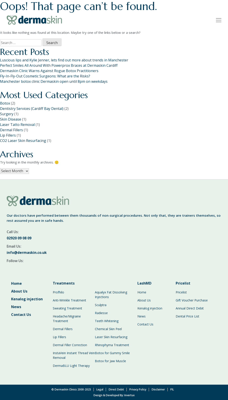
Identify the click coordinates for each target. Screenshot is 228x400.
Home (16, 283)
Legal (99, 389)
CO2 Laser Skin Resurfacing (23, 140)
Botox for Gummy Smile (112, 353)
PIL (172, 389)
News (16, 306)
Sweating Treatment (67, 308)
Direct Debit (116, 389)
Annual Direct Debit (190, 308)
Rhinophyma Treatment (112, 345)
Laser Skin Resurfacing (111, 337)
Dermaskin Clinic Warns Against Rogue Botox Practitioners (49, 70)
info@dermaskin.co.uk (27, 252)
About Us (19, 291)
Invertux (129, 395)
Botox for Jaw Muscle (110, 361)
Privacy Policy (137, 389)
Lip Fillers (8, 135)
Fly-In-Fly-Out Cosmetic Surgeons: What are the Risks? (45, 76)
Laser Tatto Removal (17, 124)
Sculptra (100, 305)
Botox (5, 103)
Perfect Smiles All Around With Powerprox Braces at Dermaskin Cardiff (59, 65)
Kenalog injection (27, 299)
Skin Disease (10, 119)
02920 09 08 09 (19, 238)
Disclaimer (158, 389)
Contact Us (21, 314)
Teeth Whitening (106, 321)
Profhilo (58, 292)
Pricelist (181, 292)
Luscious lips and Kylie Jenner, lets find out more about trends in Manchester (64, 60)
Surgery (6, 113)
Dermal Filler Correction (70, 345)
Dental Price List (187, 316)
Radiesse (101, 313)
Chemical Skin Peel (108, 329)
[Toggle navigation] (217, 20)
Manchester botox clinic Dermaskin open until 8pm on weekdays (54, 81)
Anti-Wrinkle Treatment (69, 300)
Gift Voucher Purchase (192, 300)
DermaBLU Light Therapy (71, 366)
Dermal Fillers (11, 129)
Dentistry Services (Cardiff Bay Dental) (31, 108)
